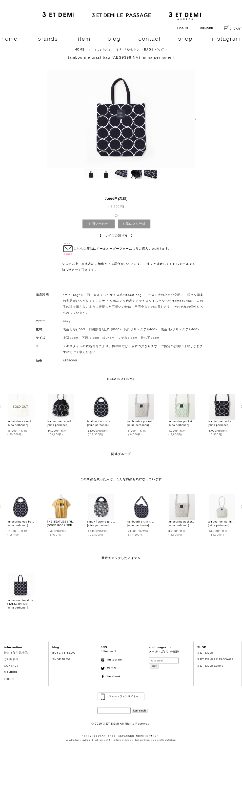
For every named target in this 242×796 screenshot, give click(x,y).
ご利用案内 (11, 659)
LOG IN (182, 28)
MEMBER (206, 28)
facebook (111, 676)
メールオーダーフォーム (114, 248)
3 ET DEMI (205, 652)
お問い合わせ (98, 223)
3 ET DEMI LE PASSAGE (215, 659)
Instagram (111, 659)
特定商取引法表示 (16, 652)
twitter (109, 667)
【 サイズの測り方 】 (116, 235)
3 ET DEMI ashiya (210, 665)
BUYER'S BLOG (64, 652)
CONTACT (11, 665)
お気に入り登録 (134, 223)
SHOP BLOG (61, 659)
